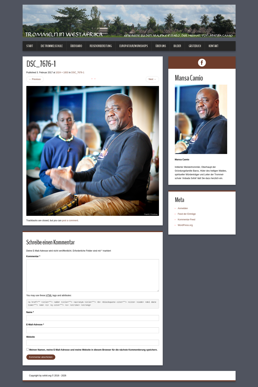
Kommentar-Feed (186, 219)
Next (152, 79)
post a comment (70, 220)
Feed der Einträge (187, 214)
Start (29, 46)
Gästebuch (195, 46)
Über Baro (76, 46)
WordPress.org (185, 225)
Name (30, 312)
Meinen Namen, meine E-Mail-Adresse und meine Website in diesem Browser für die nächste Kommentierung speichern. (93, 350)
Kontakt (213, 46)
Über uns (160, 46)
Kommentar (33, 256)
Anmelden (183, 208)
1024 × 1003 (62, 72)
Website (30, 337)
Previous (35, 79)
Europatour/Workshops (133, 46)
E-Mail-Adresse (35, 324)
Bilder (177, 46)
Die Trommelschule (52, 46)
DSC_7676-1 (77, 72)
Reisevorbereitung (101, 46)
